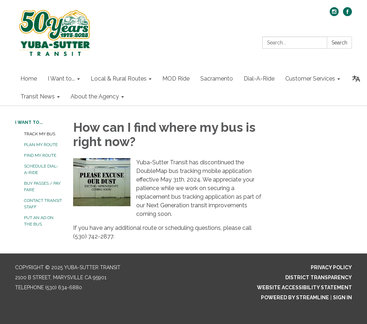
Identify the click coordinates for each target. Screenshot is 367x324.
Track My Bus (39, 133)
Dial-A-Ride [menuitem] (259, 78)
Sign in (342, 297)
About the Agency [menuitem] (95, 96)
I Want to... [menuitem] (61, 78)
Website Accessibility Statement (304, 287)
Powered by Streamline (295, 297)
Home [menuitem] (28, 78)
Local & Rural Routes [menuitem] (119, 78)
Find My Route (40, 155)
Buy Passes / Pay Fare (42, 186)
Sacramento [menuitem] (216, 78)
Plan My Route (41, 144)
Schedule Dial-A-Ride (41, 169)
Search (339, 42)
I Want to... (29, 122)
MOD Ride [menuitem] (176, 78)
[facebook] (347, 14)
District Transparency (318, 277)
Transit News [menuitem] (37, 96)
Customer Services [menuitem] (310, 78)
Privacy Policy (331, 267)
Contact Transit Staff (43, 203)
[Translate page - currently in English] (356, 79)
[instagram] (334, 14)
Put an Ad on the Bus (38, 221)
